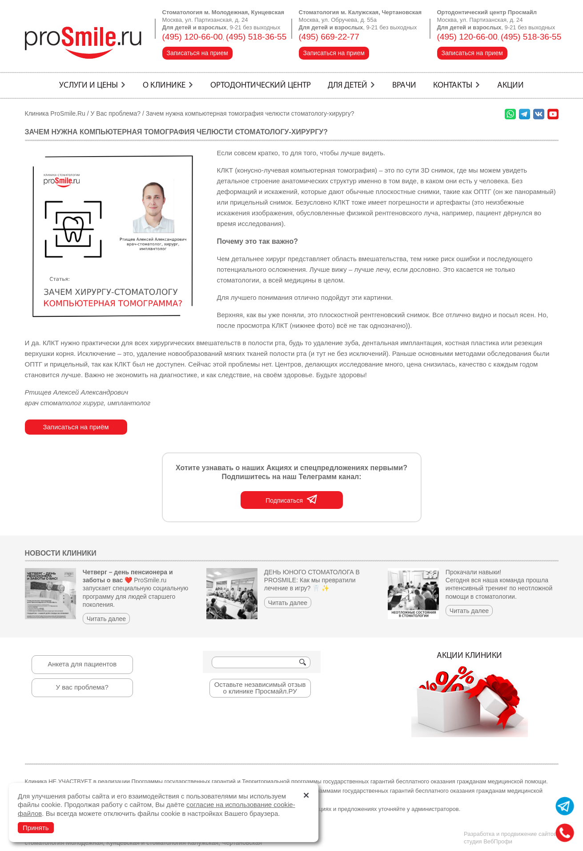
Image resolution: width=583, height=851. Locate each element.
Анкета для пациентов (82, 664)
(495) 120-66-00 (192, 36)
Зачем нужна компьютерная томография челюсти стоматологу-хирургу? (250, 113)
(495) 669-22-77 (329, 36)
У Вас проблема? (116, 113)
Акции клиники (469, 694)
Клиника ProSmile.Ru (55, 113)
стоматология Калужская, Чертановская (204, 842)
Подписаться (291, 498)
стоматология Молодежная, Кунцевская (82, 842)
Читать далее (106, 618)
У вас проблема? (82, 687)
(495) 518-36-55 (256, 36)
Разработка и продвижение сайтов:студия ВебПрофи (511, 838)
